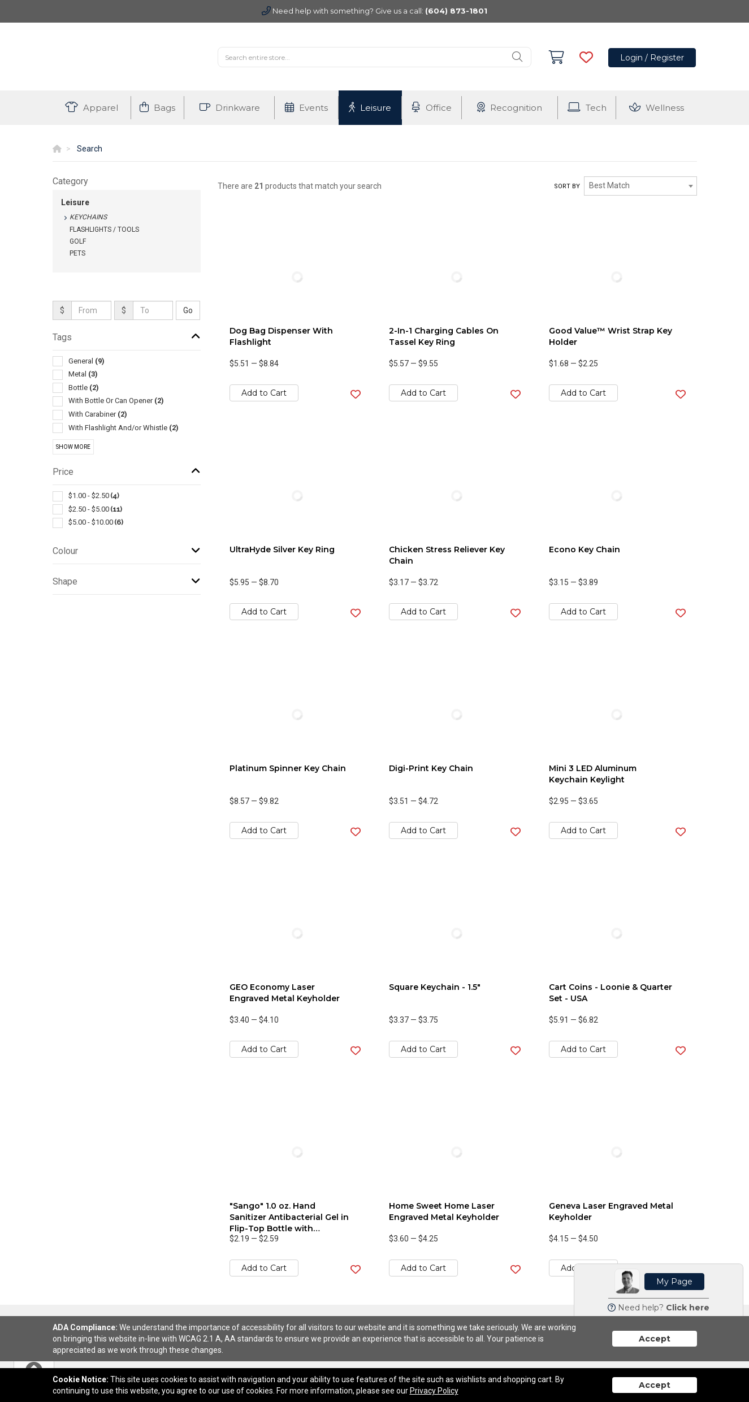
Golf (78, 241)
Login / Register (652, 58)
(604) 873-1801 (456, 10)
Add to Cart (264, 393)
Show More (73, 447)
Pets (77, 253)
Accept (654, 1339)
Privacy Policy (434, 1390)
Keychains (88, 217)
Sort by (567, 186)
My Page (674, 1281)
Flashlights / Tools (104, 229)
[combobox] (640, 186)
